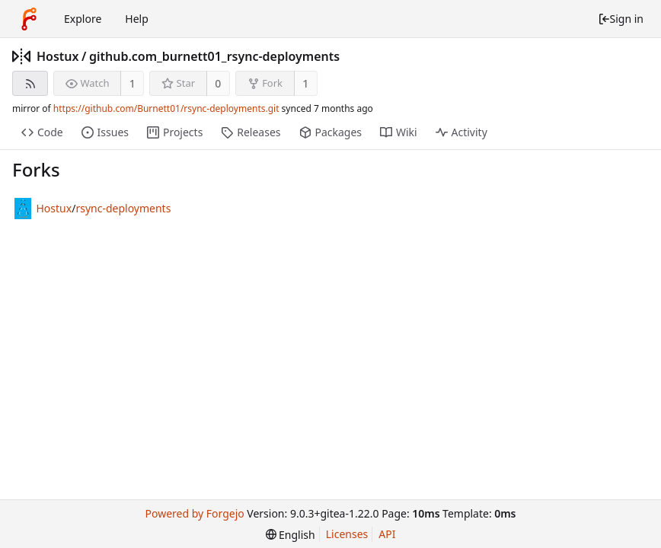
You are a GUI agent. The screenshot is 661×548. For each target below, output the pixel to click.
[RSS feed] (30, 83)
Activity (461, 132)
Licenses (347, 534)
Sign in (620, 18)
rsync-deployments (123, 208)
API (386, 534)
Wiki (398, 132)
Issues (105, 132)
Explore (82, 18)
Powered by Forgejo (194, 513)
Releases (250, 132)
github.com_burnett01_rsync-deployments (214, 56)
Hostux (58, 56)
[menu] (290, 534)
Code (42, 132)
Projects (175, 132)
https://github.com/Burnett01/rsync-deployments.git (166, 108)
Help (136, 18)
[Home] (29, 19)
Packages (330, 132)
